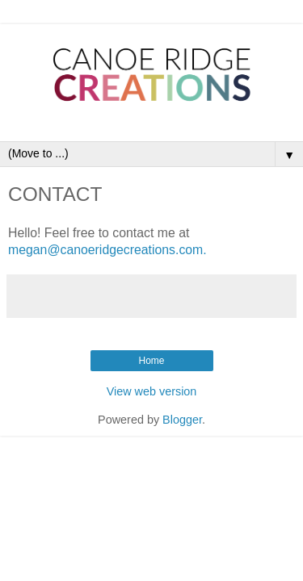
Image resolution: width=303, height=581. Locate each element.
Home (151, 360)
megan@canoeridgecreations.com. (107, 250)
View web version (152, 391)
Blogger (182, 419)
